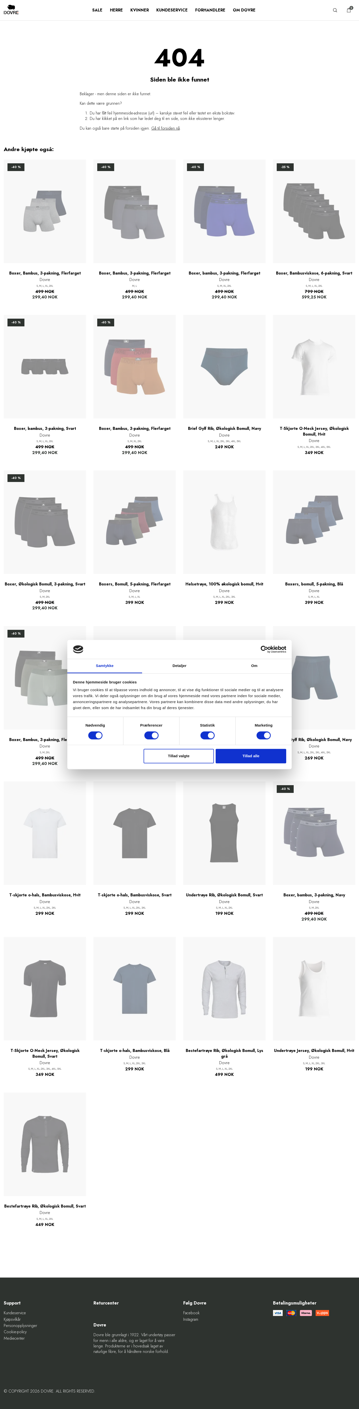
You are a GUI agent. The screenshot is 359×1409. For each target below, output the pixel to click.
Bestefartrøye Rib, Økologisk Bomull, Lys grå (224, 1053)
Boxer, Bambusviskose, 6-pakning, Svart (314, 273)
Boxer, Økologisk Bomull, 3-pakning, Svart (45, 584)
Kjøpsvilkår (12, 1319)
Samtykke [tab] (105, 666)
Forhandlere (210, 10)
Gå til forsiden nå (165, 128)
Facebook (191, 1313)
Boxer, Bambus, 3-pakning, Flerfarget (45, 273)
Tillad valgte (178, 756)
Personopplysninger (20, 1325)
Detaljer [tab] (179, 666)
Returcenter (106, 1303)
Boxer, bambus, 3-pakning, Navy (314, 895)
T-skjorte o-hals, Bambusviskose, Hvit (45, 895)
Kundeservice (172, 10)
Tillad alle (250, 756)
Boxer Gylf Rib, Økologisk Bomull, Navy (314, 740)
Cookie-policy (15, 1332)
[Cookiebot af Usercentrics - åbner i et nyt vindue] (264, 649)
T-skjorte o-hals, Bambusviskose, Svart (135, 895)
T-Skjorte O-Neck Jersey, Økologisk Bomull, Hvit (314, 431)
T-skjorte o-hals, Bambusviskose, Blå (135, 1050)
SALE (97, 10)
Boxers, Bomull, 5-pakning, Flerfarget (135, 584)
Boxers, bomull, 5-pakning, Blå (314, 584)
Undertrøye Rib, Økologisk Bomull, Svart (224, 895)
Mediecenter (14, 1338)
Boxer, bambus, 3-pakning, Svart (45, 428)
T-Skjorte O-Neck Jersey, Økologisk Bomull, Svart (45, 1053)
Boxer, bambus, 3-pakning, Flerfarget (224, 273)
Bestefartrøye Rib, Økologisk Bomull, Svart (45, 1206)
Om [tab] (254, 666)
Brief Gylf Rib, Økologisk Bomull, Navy (224, 428)
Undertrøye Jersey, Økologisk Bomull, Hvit (314, 1050)
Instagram (190, 1319)
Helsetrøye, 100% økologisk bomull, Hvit (224, 584)
